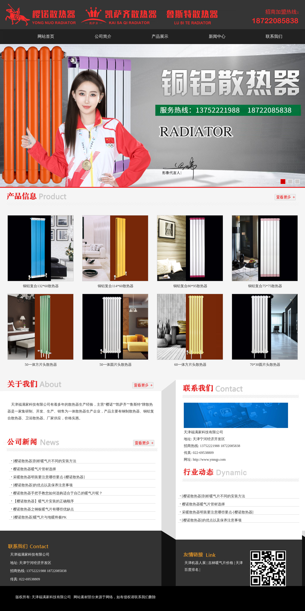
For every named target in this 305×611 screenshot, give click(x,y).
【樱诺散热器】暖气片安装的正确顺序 (43, 501)
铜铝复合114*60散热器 (115, 286)
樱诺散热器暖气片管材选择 (34, 469)
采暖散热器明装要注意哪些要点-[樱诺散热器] (49, 477)
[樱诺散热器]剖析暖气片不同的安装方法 (44, 461)
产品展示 (160, 36)
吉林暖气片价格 (220, 563)
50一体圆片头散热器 (115, 364)
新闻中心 (217, 36)
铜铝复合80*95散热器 (190, 286)
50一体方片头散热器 (41, 364)
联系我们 (274, 36)
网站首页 (46, 36)
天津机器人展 (195, 563)
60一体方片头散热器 (190, 364)
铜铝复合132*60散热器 (41, 286)
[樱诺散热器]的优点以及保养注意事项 (43, 485)
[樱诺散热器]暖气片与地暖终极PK (39, 517)
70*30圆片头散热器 (265, 364)
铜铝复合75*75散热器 (265, 286)
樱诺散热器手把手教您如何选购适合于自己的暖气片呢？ (57, 493)
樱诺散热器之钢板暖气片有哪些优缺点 (43, 509)
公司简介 (103, 36)
